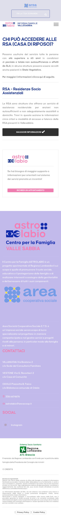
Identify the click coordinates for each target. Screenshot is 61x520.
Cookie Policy (39, 512)
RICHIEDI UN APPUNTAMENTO (30, 190)
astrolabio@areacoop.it (19, 404)
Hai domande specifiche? (46, 15)
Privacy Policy (23, 512)
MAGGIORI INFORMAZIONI (28, 132)
